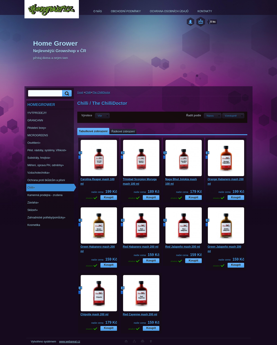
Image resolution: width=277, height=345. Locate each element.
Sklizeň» (32, 210)
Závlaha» (33, 202)
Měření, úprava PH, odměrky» (45, 165)
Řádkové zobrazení (123, 131)
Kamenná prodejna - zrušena (45, 195)
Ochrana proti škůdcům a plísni (46, 180)
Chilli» (31, 187)
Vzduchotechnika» (38, 172)
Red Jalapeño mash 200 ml (182, 246)
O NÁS (97, 11)
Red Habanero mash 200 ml (140, 246)
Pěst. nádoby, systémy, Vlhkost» (46, 150)
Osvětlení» (33, 142)
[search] (66, 93)
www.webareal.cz (69, 341)
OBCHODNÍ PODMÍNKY (126, 11)
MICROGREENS (37, 135)
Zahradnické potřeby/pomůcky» (46, 217)
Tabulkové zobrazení (93, 131)
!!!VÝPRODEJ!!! (37, 113)
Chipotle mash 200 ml (94, 314)
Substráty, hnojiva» (38, 157)
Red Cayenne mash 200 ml (140, 314)
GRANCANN (35, 120)
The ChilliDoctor (101, 92)
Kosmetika (33, 225)
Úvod (80, 92)
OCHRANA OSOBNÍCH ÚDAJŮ (169, 11)
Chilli (88, 92)
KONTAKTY (204, 11)
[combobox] (212, 115)
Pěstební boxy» (36, 127)
